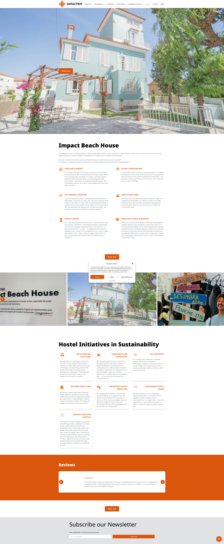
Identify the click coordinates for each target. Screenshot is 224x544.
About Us (88, 4)
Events (155, 4)
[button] (133, 263)
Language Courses (134, 4)
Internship (121, 4)
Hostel (147, 4)
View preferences (126, 277)
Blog (162, 4)
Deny (112, 277)
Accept (97, 277)
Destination (98, 4)
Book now (66, 71)
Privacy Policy (112, 280)
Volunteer (110, 4)
